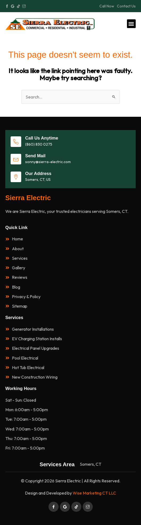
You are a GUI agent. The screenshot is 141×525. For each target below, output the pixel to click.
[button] (131, 23)
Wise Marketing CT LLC (94, 493)
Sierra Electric (28, 197)
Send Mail (35, 155)
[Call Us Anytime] (16, 141)
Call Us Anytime (41, 138)
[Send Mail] (16, 159)
